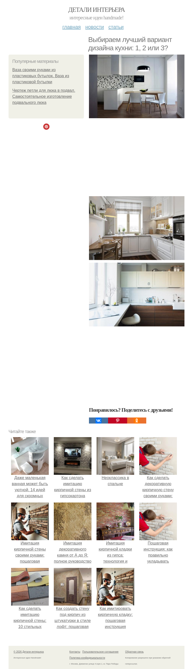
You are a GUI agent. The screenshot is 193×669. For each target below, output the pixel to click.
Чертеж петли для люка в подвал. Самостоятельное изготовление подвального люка (43, 96)
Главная (71, 27)
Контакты (74, 651)
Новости (94, 27)
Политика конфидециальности (87, 657)
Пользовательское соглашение (100, 651)
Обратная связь (134, 651)
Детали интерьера (96, 9)
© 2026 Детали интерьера (29, 651)
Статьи (115, 27)
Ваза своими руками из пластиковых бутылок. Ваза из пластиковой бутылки (40, 76)
